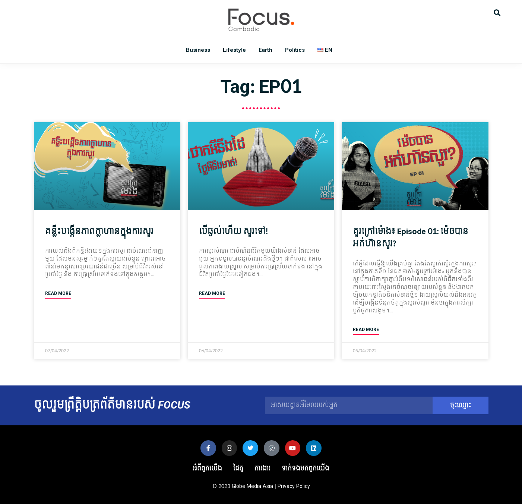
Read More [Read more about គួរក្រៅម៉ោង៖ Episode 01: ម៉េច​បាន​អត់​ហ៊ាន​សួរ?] (366, 330)
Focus (261, 20)
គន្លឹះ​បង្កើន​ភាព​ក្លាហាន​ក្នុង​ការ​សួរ (99, 231)
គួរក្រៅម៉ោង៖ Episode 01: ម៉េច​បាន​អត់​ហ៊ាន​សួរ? (410, 237)
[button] (497, 12)
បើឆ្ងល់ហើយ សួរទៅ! (233, 231)
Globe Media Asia (252, 486)
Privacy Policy (294, 486)
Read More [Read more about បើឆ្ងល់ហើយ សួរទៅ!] (212, 293)
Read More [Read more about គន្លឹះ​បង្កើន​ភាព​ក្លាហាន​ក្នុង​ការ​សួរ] (58, 293)
